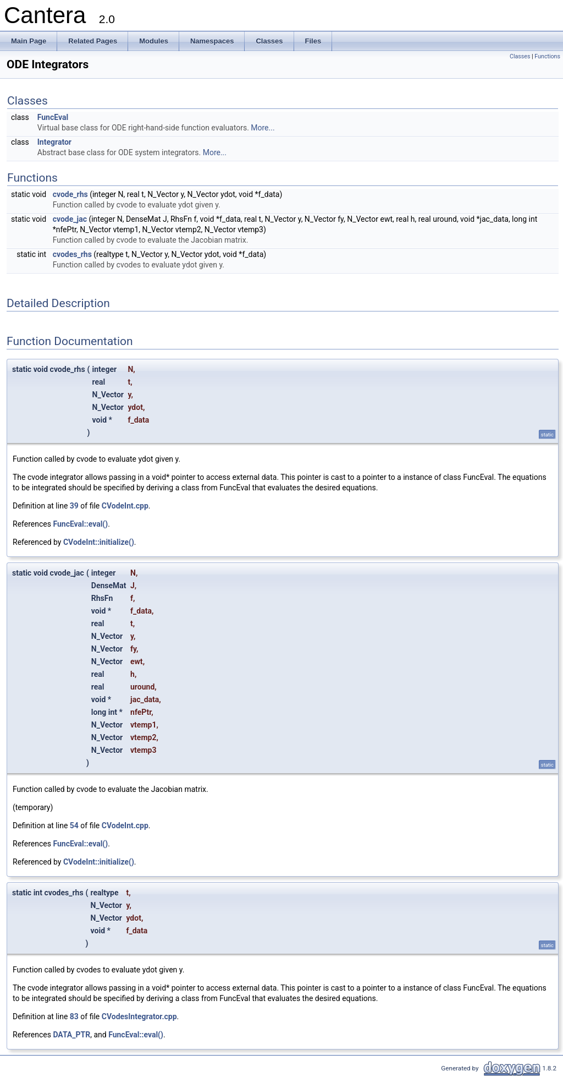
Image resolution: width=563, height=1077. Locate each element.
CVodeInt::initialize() (98, 542)
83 (74, 1016)
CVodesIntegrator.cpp (139, 1016)
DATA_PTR (71, 1034)
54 (74, 825)
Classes (520, 56)
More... (262, 127)
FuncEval (52, 117)
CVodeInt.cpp (125, 505)
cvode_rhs (70, 194)
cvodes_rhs (72, 254)
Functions (547, 56)
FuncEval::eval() (80, 524)
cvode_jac (70, 219)
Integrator (54, 142)
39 (74, 505)
